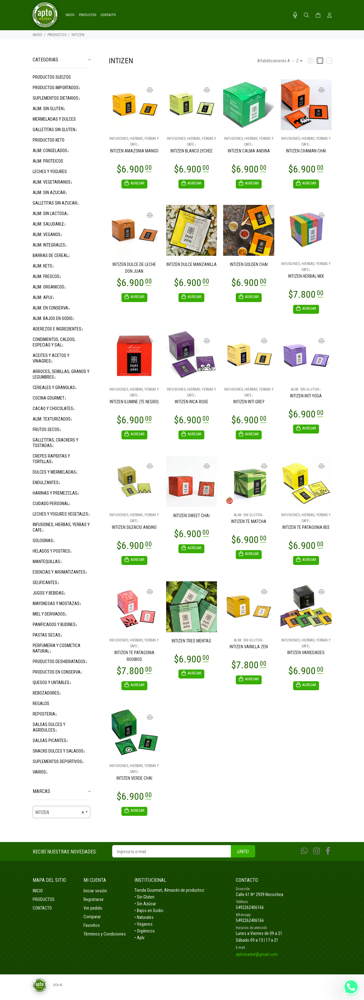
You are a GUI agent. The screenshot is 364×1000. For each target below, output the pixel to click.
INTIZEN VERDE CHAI (134, 782)
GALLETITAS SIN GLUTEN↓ (55, 129)
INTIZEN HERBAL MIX (306, 277)
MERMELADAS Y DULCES (54, 119)
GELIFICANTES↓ (46, 582)
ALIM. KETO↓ (43, 265)
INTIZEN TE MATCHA (248, 524)
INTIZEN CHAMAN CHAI (306, 150)
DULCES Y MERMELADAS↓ (55, 472)
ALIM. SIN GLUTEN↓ (49, 108)
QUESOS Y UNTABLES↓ (52, 682)
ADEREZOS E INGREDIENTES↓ (58, 328)
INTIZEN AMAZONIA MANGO (134, 150)
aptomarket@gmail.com (257, 959)
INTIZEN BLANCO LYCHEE (191, 150)
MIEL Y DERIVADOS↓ (50, 614)
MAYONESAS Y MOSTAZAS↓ (57, 603)
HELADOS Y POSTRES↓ (52, 551)
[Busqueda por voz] (295, 15)
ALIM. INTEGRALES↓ (50, 245)
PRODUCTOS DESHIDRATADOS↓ (60, 661)
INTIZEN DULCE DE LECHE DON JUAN (134, 269)
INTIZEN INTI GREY (248, 403)
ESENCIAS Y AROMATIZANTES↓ (60, 572)
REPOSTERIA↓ (45, 714)
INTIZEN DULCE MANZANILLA (191, 265)
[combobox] (62, 812)
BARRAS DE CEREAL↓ (51, 255)
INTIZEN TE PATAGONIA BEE (306, 530)
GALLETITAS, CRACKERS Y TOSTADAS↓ (55, 443)
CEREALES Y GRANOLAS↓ (55, 387)
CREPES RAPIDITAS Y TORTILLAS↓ (51, 459)
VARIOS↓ (40, 772)
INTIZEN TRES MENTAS (191, 644)
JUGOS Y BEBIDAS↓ (49, 593)
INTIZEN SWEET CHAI (191, 518)
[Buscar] (306, 15)
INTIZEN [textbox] (59, 812)
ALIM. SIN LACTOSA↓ (51, 213)
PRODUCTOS (56, 35)
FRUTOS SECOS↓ (47, 429)
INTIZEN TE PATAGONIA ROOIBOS (134, 660)
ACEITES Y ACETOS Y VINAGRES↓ (51, 358)
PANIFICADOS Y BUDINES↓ (55, 624)
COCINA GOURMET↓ (50, 398)
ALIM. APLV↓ (44, 297)
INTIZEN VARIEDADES (306, 656)
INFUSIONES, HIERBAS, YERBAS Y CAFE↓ (61, 527)
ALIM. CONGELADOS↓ (51, 150)
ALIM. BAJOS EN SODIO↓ (54, 318)
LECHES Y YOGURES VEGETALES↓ (61, 514)
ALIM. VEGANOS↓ (48, 234)
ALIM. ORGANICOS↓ (49, 286)
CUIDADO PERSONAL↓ (52, 503)
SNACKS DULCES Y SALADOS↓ (59, 751)
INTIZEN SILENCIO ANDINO (134, 530)
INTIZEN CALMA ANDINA (249, 150)
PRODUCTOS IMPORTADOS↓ (57, 87)
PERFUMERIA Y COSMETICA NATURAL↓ (56, 648)
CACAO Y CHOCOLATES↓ (54, 408)
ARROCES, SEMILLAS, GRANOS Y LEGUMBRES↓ (61, 374)
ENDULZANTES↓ (47, 482)
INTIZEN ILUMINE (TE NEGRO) (134, 403)
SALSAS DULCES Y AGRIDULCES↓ (49, 727)
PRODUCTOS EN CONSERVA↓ (58, 672)
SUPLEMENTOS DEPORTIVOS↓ (58, 761)
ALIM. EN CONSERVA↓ (51, 307)
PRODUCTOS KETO (48, 140)
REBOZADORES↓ (47, 693)
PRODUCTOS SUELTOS (52, 77)
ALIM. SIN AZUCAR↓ (50, 192)
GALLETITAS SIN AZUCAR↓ (56, 203)
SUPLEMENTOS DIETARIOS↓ (56, 98)
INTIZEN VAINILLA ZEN (249, 650)
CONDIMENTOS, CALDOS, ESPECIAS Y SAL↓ (54, 342)
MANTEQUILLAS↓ (47, 561)
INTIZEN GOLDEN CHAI (249, 265)
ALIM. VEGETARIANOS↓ (53, 182)
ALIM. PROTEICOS (48, 161)
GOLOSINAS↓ (44, 540)
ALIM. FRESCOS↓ (47, 276)
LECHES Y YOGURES (50, 171)
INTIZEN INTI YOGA (306, 397)
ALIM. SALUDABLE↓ (49, 224)
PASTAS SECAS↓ (48, 635)
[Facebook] (328, 856)
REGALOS (41, 703)
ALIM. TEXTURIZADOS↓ (53, 419)
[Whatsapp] (304, 856)
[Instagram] (316, 856)
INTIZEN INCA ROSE (191, 403)
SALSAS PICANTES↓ (50, 740)
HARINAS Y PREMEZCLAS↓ (56, 493)
